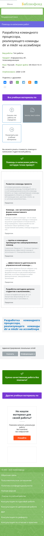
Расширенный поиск (9, 17)
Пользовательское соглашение (16, 480)
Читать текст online (32, 115)
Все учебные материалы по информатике (22, 98)
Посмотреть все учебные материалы (11, 137)
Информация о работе (28, 354)
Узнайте (22, 438)
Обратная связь (9, 475)
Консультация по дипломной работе (19, 506)
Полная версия (8, 490)
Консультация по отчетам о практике (19, 522)
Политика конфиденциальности (16, 485)
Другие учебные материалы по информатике (22, 396)
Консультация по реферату (14, 517)
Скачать (10, 354)
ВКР (3, 512)
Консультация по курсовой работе (18, 501)
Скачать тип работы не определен (12, 117)
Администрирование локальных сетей (18, 348)
